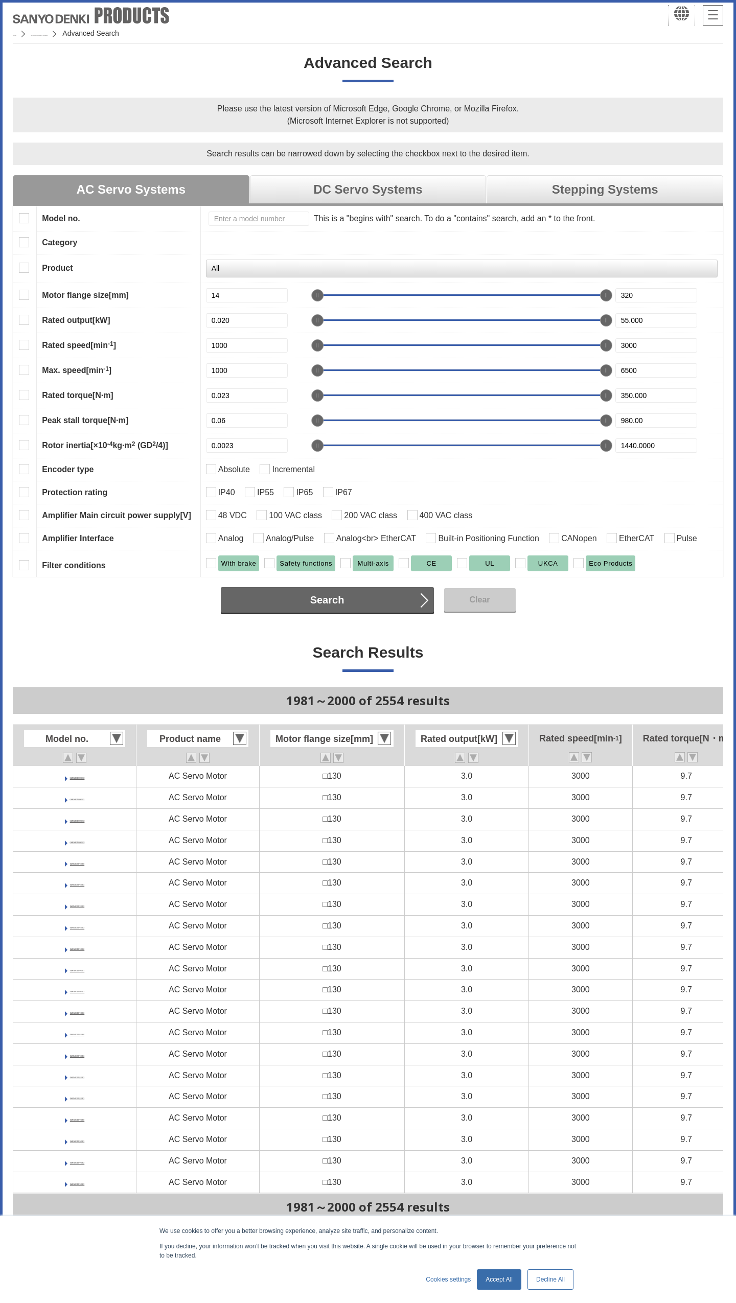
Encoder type (68, 469)
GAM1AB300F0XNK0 (77, 1032)
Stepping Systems (605, 189)
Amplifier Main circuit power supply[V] (116, 515)
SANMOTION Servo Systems (93, 33)
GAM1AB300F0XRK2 (77, 904)
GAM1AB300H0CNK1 (77, 797)
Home (22, 33)
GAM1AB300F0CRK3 (77, 1011)
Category (59, 242)
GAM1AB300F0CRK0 (77, 947)
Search (327, 600)
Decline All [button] (550, 1279)
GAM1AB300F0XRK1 (77, 882)
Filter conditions (73, 565)
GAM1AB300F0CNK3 (77, 1182)
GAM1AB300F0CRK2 (77, 989)
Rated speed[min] (79, 345)
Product (57, 268)
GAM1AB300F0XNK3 (77, 1096)
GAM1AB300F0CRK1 (77, 968)
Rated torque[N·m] (77, 395)
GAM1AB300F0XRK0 (77, 861)
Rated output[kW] (76, 320)
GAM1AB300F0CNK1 (77, 1139)
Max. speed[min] (76, 370)
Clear (479, 599)
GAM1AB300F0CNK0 (77, 1117)
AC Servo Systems (131, 189)
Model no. (61, 218)
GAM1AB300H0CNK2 (77, 819)
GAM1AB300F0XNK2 (77, 1075)
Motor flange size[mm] (85, 295)
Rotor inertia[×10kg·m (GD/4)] (105, 445)
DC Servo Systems (367, 189)
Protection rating (74, 492)
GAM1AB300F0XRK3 (77, 925)
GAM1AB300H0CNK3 (77, 840)
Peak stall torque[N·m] (85, 420)
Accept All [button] (499, 1279)
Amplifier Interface (77, 538)
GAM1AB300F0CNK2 (77, 1160)
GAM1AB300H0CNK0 (77, 776)
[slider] (317, 295)
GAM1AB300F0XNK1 (77, 1054)
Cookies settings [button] (448, 1279)
